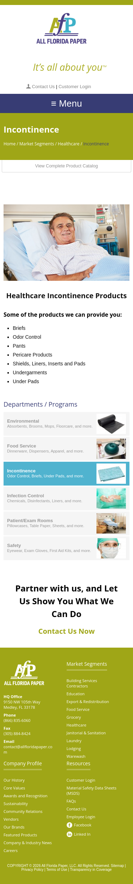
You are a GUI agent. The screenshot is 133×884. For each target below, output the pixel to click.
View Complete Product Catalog (66, 166)
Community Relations (23, 811)
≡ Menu (66, 103)
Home (10, 144)
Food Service (78, 709)
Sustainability (16, 803)
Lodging (74, 748)
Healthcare (68, 144)
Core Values (14, 788)
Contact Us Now (66, 631)
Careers (11, 850)
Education (76, 693)
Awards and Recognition (26, 795)
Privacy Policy (32, 870)
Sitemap (117, 866)
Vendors (11, 819)
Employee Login (81, 816)
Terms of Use (56, 870)
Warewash (76, 756)
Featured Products (20, 834)
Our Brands (14, 827)
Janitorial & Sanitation (86, 732)
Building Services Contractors (82, 683)
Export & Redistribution (88, 701)
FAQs (71, 801)
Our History (14, 780)
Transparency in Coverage (90, 870)
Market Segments (37, 144)
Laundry (74, 740)
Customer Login (75, 86)
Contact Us (43, 86)
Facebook (83, 824)
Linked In (82, 834)
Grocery (74, 717)
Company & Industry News (28, 842)
